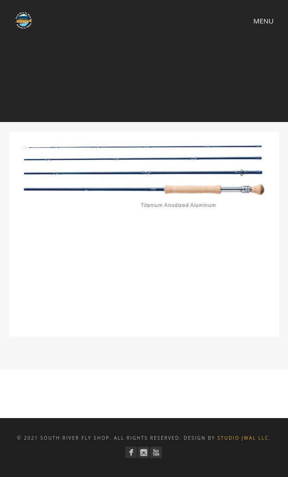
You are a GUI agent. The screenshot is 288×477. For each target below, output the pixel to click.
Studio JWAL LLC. (244, 438)
